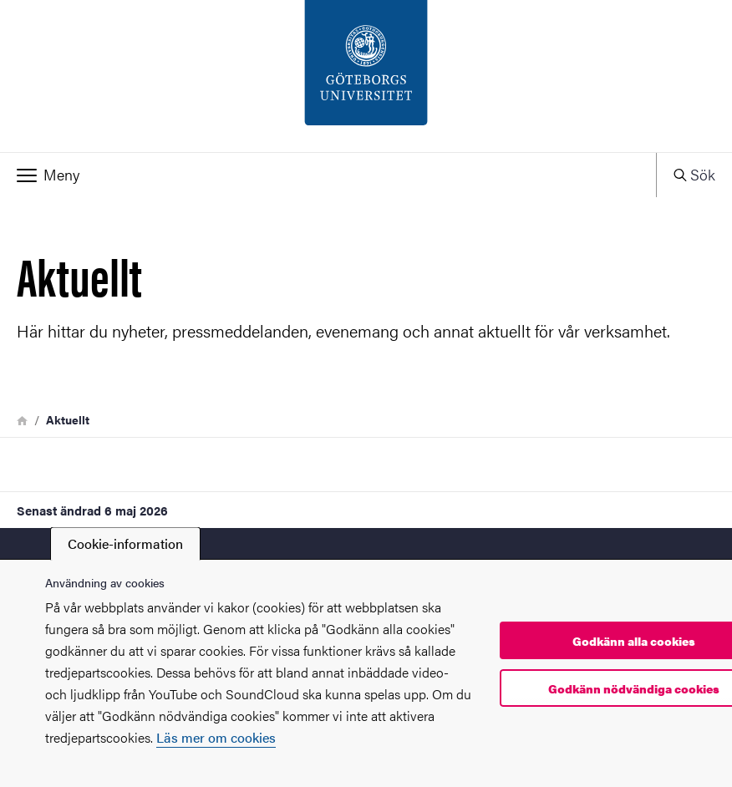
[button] (328, 174)
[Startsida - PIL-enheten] (366, 76)
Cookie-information (125, 543)
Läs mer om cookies (216, 737)
